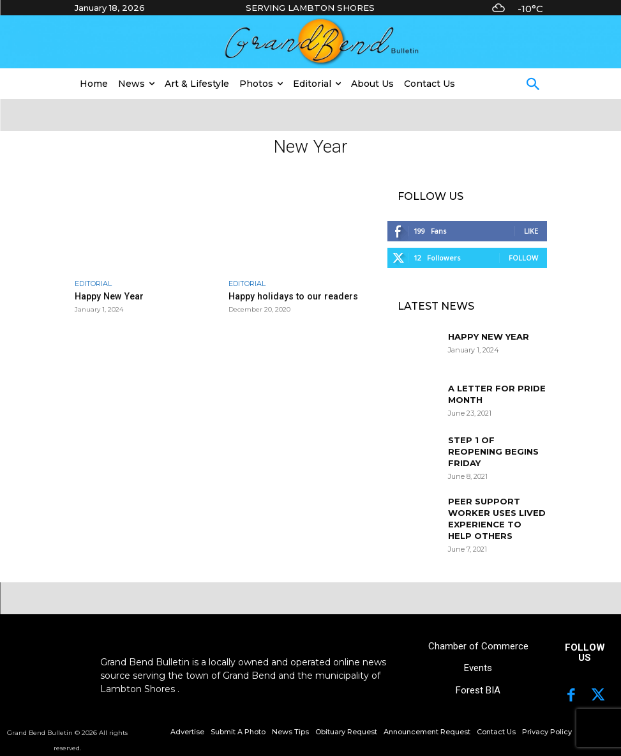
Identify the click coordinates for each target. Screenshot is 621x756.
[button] (533, 86)
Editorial (93, 283)
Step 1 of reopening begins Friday (493, 451)
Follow (523, 257)
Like (531, 231)
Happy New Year (106, 296)
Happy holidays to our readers (285, 296)
